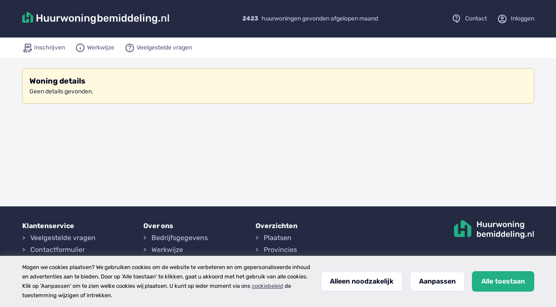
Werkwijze (167, 250)
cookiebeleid (267, 286)
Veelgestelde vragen (63, 238)
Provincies (280, 250)
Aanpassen (437, 281)
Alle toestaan (503, 281)
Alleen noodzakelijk (361, 281)
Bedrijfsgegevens (179, 238)
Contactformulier (57, 250)
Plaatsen (277, 238)
